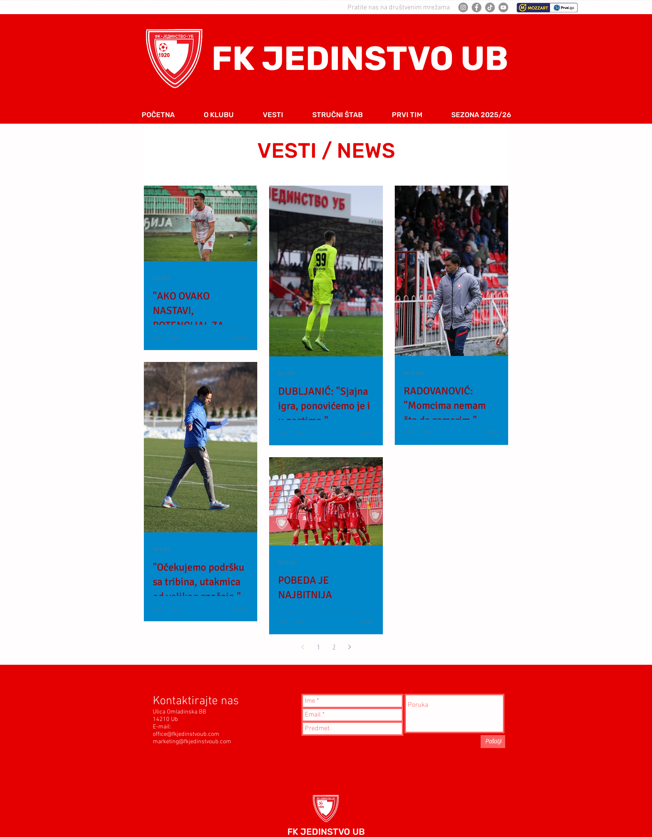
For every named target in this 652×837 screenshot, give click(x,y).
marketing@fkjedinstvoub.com (192, 741)
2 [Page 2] (334, 646)
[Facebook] (476, 7)
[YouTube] (503, 7)
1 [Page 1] (318, 646)
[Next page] (349, 647)
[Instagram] (463, 7)
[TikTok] (490, 7)
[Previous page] (302, 647)
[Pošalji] (493, 741)
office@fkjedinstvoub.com (186, 734)
